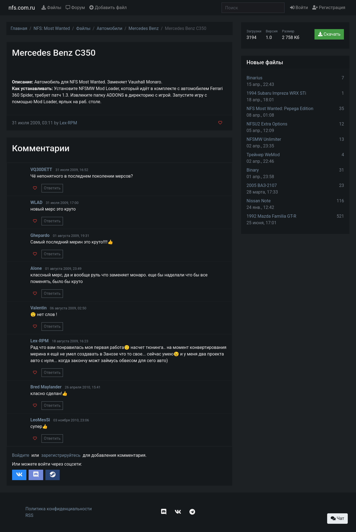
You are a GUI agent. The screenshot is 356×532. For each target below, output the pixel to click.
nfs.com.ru (22, 7)
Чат (337, 518)
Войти (299, 7)
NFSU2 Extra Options (267, 124)
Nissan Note (259, 200)
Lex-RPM (68, 122)
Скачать (329, 34)
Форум (75, 7)
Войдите (20, 455)
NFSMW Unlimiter (264, 139)
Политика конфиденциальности (59, 508)
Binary (253, 170)
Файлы (51, 7)
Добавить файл (108, 7)
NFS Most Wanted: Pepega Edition (280, 108)
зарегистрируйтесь (61, 455)
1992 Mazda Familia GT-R (271, 216)
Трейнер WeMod (263, 154)
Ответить (52, 188)
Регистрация (328, 7)
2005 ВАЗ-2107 (262, 185)
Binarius (255, 77)
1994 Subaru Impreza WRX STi (276, 93)
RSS (30, 515)
